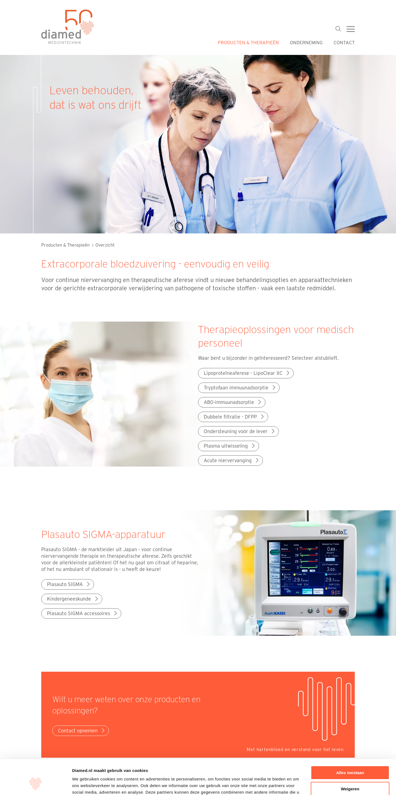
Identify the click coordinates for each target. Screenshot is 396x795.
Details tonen (85, 784)
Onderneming (306, 42)
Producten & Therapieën (248, 42)
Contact (344, 42)
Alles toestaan (350, 743)
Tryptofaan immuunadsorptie (240, 387)
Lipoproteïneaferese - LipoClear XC (247, 373)
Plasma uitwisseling (230, 445)
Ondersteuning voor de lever (240, 431)
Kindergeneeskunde (73, 598)
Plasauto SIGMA (69, 584)
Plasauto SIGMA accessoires (82, 613)
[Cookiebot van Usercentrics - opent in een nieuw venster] (36, 784)
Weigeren (350, 759)
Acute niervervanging (232, 460)
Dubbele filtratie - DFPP (234, 416)
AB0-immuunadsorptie (233, 402)
